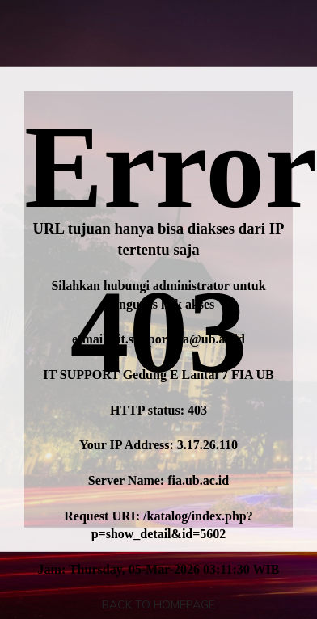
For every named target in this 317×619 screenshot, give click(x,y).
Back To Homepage (158, 604)
